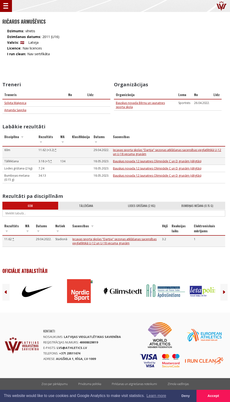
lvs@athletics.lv (72, 348)
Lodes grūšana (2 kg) (141, 206)
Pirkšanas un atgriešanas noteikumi (134, 384)
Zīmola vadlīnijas (178, 384)
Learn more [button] (156, 396)
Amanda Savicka (15, 110)
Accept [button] (213, 396)
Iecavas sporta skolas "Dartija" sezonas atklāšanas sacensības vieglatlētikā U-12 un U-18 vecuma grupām (114, 241)
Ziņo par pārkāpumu (54, 384)
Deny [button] (185, 396)
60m (30, 206)
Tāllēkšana (86, 206)
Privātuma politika (89, 384)
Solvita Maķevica (15, 103)
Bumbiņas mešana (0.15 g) (197, 206)
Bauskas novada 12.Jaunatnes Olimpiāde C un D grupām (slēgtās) (157, 161)
